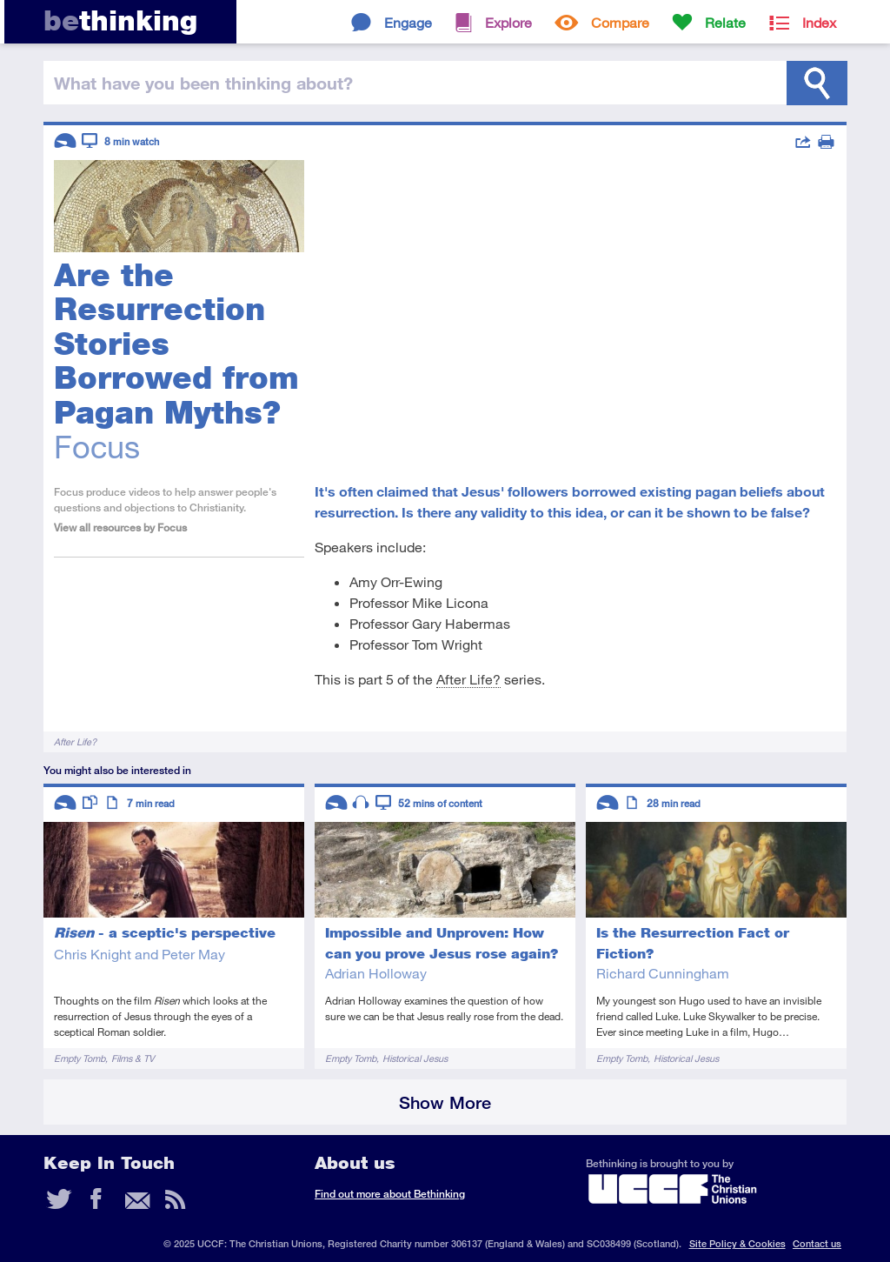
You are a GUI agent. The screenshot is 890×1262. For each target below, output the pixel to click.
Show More (445, 1102)
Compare (620, 22)
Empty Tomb (79, 1058)
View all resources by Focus (120, 527)
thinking (120, 20)
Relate (725, 22)
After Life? (468, 679)
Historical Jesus (415, 1058)
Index (819, 22)
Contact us (817, 1243)
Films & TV (133, 1058)
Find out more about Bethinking (390, 1193)
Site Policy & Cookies (737, 1243)
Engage (408, 22)
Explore (508, 22)
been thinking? (203, 82)
